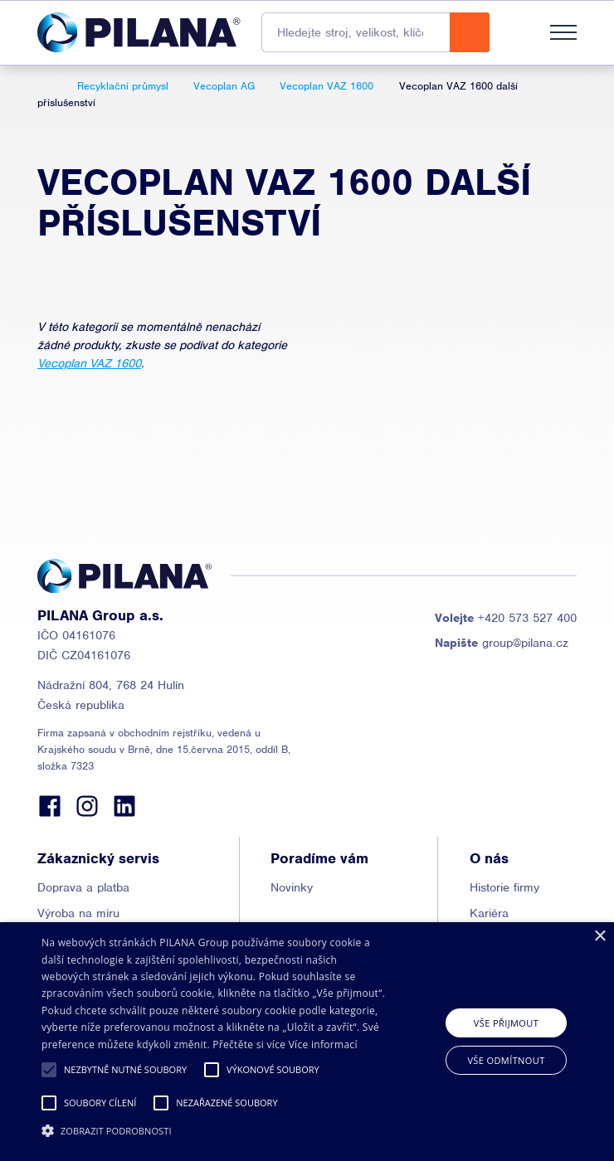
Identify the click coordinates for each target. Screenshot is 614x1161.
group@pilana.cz (501, 642)
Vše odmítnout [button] (505, 1060)
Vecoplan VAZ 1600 (89, 363)
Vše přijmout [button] (506, 1023)
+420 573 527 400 (506, 617)
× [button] (599, 936)
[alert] (307, 1041)
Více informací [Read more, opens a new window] (323, 1044)
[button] (49, 1069)
